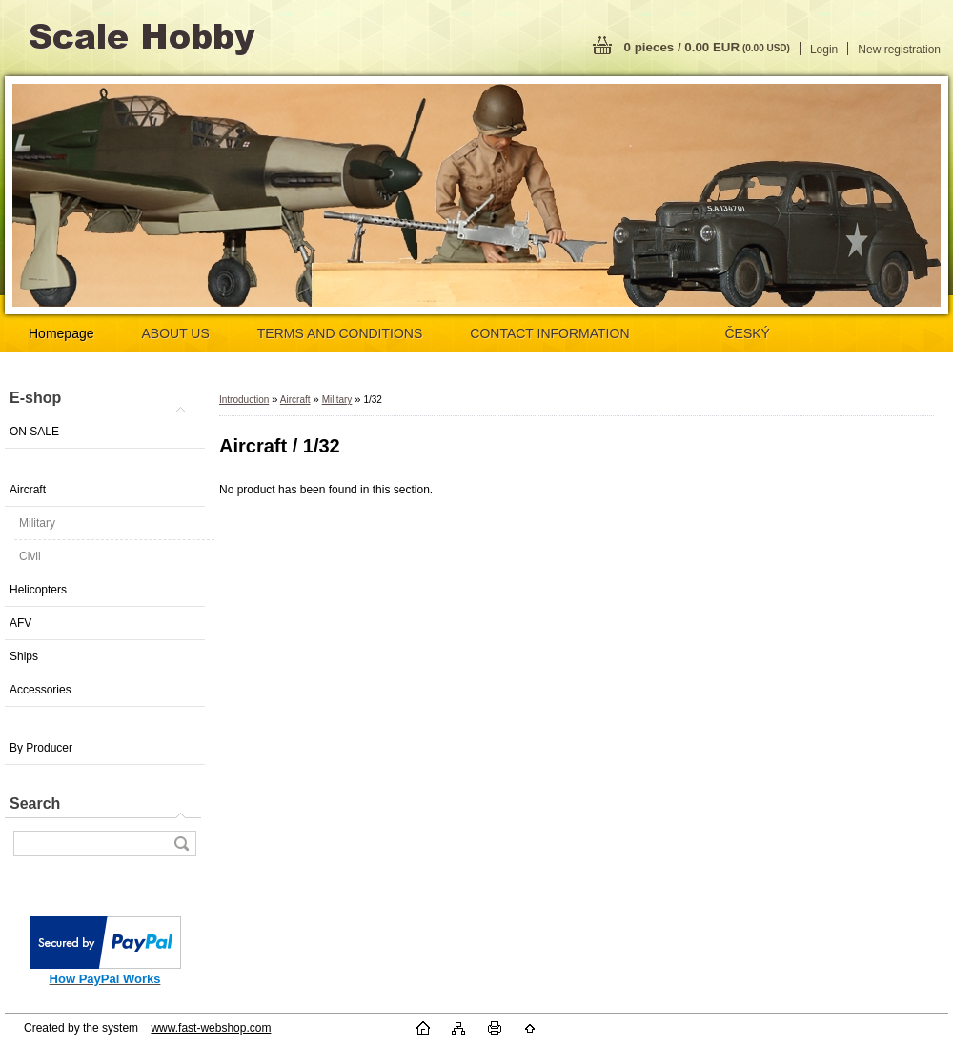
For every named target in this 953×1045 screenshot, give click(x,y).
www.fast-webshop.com (211, 1028)
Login (824, 49)
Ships (24, 656)
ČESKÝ (747, 333)
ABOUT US (176, 333)
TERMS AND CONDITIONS (339, 333)
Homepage (61, 333)
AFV (20, 623)
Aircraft (28, 489)
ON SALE (34, 431)
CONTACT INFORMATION (549, 333)
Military (37, 523)
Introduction (244, 399)
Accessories (40, 689)
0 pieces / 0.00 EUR (707, 47)
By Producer (41, 747)
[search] (181, 843)
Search (35, 803)
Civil (30, 556)
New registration (899, 49)
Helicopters (38, 589)
